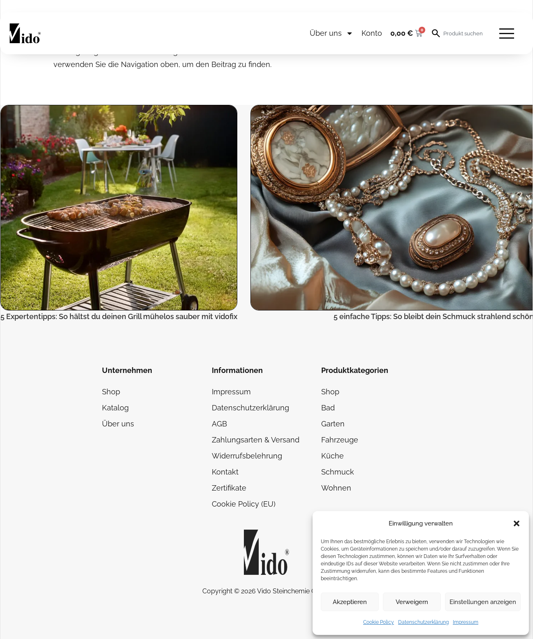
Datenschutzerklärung (423, 622)
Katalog (115, 407)
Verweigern (412, 602)
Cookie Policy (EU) (244, 504)
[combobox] (463, 33)
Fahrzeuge (339, 439)
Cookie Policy (378, 622)
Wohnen (336, 488)
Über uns (331, 33)
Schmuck (337, 472)
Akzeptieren (350, 602)
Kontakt (225, 472)
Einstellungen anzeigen (483, 602)
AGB (219, 423)
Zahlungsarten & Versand (255, 439)
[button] (516, 523)
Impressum (465, 622)
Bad (328, 407)
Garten (333, 423)
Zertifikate (229, 488)
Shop (111, 391)
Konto (372, 33)
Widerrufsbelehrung (247, 455)
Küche (332, 455)
